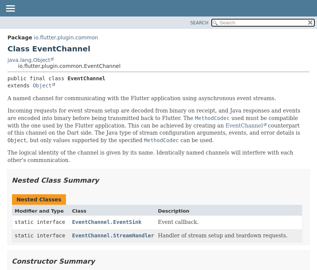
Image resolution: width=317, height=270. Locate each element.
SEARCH (199, 23)
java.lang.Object (28, 60)
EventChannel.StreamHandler (113, 235)
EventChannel (244, 126)
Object (42, 85)
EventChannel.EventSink (106, 222)
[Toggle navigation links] (10, 9)
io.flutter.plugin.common (66, 37)
